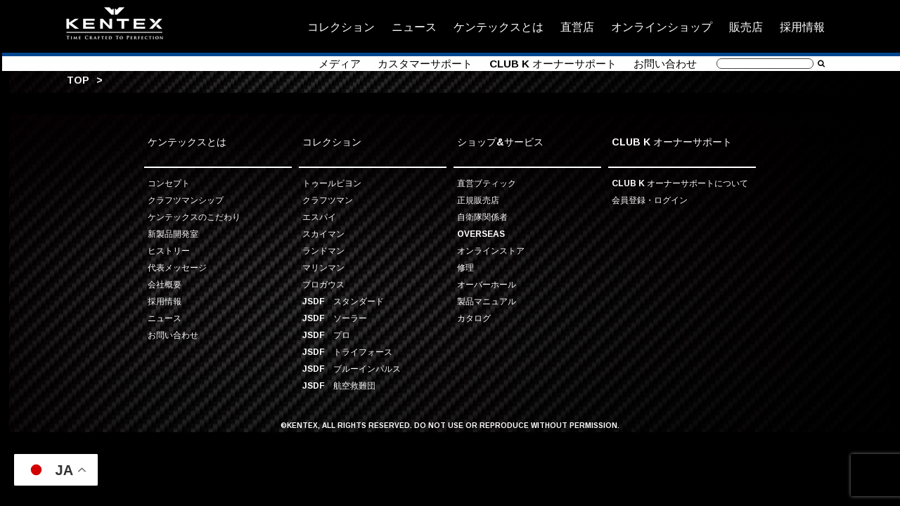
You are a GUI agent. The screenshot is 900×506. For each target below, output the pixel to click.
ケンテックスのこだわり (194, 217)
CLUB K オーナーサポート (553, 63)
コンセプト (169, 183)
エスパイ (319, 217)
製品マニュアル (486, 301)
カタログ (474, 318)
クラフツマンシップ (186, 200)
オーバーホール (486, 284)
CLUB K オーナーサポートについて (680, 183)
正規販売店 (478, 200)
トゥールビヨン (331, 183)
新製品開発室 (173, 234)
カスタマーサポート (425, 63)
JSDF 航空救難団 (338, 385)
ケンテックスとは (499, 26)
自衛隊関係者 (482, 217)
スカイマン (323, 234)
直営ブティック (486, 183)
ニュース (414, 26)
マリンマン (323, 267)
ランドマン (323, 250)
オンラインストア (491, 250)
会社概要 (164, 284)
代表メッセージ (177, 267)
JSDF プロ (326, 335)
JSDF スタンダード (343, 301)
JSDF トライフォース (347, 352)
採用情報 (802, 26)
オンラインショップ (661, 26)
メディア (340, 63)
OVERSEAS (481, 234)
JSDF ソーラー (334, 318)
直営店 (577, 26)
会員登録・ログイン (650, 200)
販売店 (746, 26)
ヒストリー (169, 250)
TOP (78, 79)
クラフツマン (327, 200)
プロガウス (323, 284)
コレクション (341, 26)
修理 (465, 267)
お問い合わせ (665, 63)
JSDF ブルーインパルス (351, 369)
